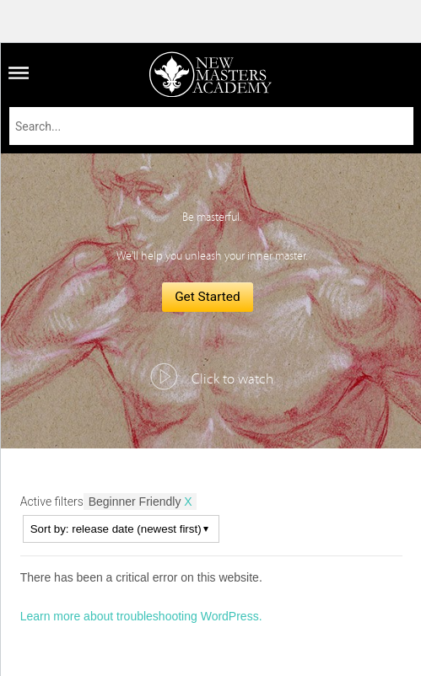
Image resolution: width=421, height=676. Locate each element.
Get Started (207, 296)
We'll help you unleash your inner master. (211, 256)
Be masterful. (211, 217)
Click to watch (232, 379)
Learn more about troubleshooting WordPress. (141, 616)
